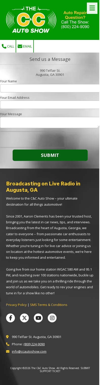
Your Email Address (15, 97)
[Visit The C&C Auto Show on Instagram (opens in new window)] (52, 318)
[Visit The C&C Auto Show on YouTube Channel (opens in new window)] (38, 318)
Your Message (11, 114)
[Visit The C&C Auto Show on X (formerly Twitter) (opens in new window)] (24, 318)
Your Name (8, 81)
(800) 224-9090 (34, 344)
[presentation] (32, 139)
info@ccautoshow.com (29, 351)
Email (25, 46)
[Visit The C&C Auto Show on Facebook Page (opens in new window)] (10, 318)
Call (8, 46)
